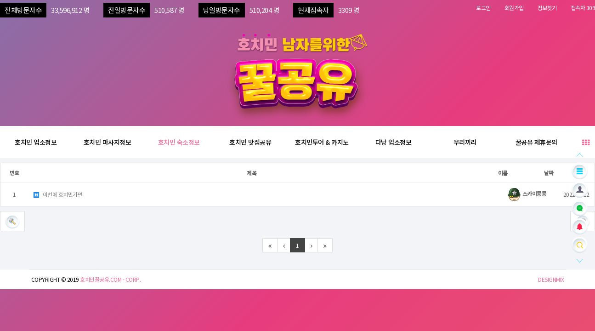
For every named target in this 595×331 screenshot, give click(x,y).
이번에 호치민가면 (57, 194)
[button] (12, 221)
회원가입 (514, 7)
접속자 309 (583, 7)
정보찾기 (547, 7)
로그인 (483, 7)
